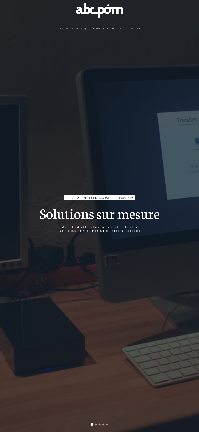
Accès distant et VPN (103, 425)
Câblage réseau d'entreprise (100, 425)
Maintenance (100, 28)
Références (119, 28)
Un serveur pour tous (96, 425)
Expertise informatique (74, 28)
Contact (135, 28)
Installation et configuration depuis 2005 (92, 424)
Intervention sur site (107, 425)
